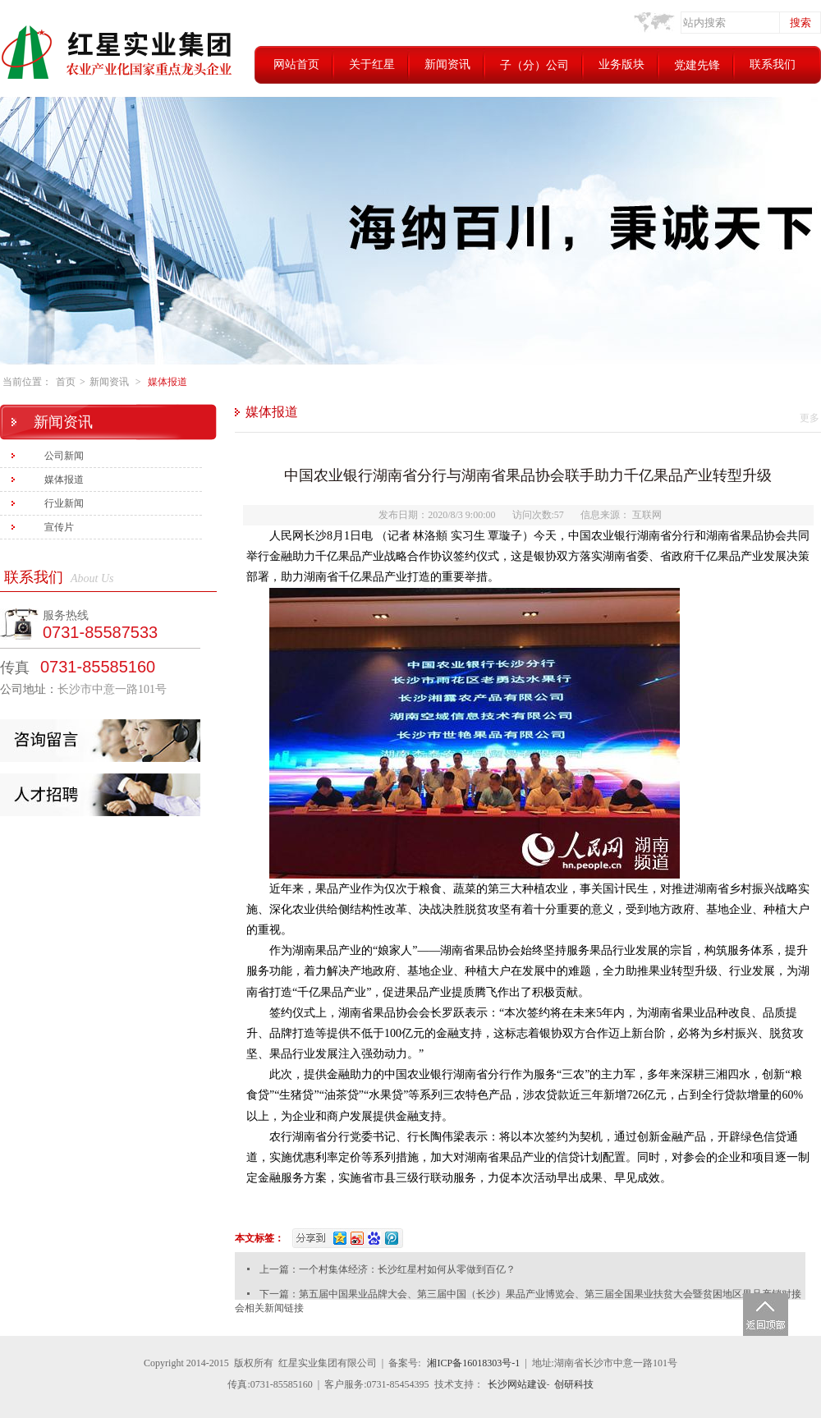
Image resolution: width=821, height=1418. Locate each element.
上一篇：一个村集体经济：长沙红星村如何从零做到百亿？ (387, 1269)
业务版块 (621, 64)
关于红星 (372, 64)
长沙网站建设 (517, 1384)
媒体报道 (167, 382)
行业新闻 (64, 503)
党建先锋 (697, 65)
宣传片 (59, 527)
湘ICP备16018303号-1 (473, 1363)
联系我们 (773, 64)
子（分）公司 (534, 65)
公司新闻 (64, 455)
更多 (809, 418)
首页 (66, 382)
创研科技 (574, 1384)
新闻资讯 (447, 64)
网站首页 (296, 64)
